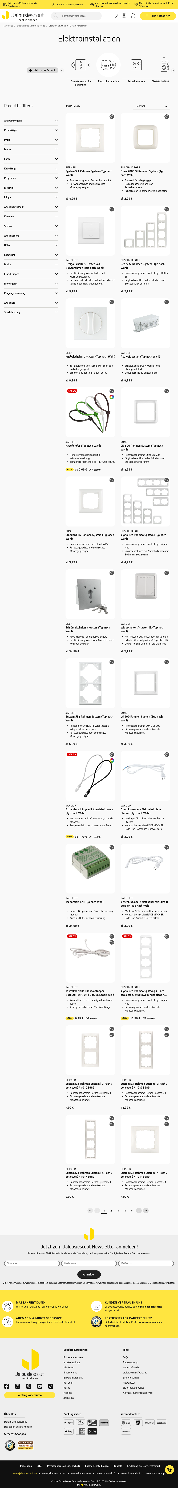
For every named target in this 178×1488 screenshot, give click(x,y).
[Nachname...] (89, 1263)
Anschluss (9, 302)
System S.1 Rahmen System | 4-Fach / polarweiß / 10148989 (89, 1174)
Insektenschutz (71, 1362)
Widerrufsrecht (131, 1367)
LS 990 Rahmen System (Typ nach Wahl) (142, 718)
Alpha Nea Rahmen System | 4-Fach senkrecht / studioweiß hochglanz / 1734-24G (142, 993)
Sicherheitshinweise (133, 1387)
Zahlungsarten (131, 1377)
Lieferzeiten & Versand (135, 1372)
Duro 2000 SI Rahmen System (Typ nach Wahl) (142, 173)
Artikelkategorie (13, 120)
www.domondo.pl (155, 1473)
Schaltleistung (12, 312)
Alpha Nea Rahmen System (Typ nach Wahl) (143, 536)
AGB (39, 1466)
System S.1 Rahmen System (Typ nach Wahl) (89, 173)
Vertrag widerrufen (30, 1395)
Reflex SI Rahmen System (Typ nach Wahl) (143, 266)
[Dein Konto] (124, 16)
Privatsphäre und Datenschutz (63, 1466)
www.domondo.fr (106, 1473)
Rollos (66, 1387)
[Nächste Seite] (139, 1210)
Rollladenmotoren (73, 1357)
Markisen (68, 1367)
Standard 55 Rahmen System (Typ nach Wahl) (90, 536)
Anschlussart (11, 235)
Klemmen (9, 216)
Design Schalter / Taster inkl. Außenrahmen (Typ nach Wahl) (85, 266)
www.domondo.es (81, 1473)
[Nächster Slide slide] (173, 70)
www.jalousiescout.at (54, 1473)
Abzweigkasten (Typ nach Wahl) (140, 356)
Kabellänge (10, 168)
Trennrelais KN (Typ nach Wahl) (85, 902)
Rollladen (68, 1382)
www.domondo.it (130, 1473)
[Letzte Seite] (146, 1210)
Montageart (10, 283)
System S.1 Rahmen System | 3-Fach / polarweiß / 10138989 (144, 1085)
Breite (7, 264)
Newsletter (129, 1382)
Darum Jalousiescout (15, 1421)
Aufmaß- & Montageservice (137, 1392)
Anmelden (89, 1274)
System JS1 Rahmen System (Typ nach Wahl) (89, 718)
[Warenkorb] (133, 16)
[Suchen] (56, 16)
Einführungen (11, 274)
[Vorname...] (32, 1263)
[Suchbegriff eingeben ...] (76, 16)
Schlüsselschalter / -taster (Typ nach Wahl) (88, 629)
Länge (7, 197)
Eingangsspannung (14, 293)
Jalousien (68, 1397)
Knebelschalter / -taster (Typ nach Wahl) (90, 356)
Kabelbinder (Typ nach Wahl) (83, 445)
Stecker (8, 226)
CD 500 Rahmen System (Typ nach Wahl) (142, 447)
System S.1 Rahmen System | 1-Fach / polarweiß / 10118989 (144, 1174)
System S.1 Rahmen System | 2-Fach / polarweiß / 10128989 (89, 1085)
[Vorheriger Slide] (62, 70)
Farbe (7, 159)
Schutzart (9, 254)
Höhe (7, 245)
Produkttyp (10, 130)
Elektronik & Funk (42, 70)
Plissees (67, 1392)
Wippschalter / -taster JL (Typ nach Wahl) (142, 629)
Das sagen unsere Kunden (18, 1426)
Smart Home (70, 1372)
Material (9, 187)
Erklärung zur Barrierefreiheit (143, 1466)
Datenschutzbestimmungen (70, 1283)
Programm (10, 178)
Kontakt (118, 1466)
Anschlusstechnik (13, 207)
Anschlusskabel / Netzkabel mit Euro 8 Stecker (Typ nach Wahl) (144, 903)
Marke (7, 149)
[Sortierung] (151, 106)
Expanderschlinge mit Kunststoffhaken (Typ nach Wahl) (89, 811)
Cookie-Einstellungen (97, 1466)
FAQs (125, 1357)
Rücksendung (130, 1362)
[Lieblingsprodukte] (115, 16)
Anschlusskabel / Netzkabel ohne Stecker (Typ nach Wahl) (141, 811)
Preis (7, 139)
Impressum (26, 1466)
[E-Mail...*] (146, 1263)
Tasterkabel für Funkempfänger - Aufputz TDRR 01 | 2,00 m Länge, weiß (90, 993)
